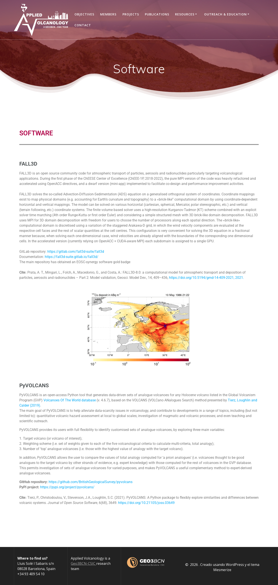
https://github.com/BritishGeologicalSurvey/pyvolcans (90, 482)
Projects (130, 14)
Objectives (84, 14)
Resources (184, 14)
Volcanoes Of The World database (69, 400)
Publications (157, 14)
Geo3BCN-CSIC (83, 563)
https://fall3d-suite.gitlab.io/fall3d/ (71, 257)
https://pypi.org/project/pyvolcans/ (67, 487)
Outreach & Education (225, 14)
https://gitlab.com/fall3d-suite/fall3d (75, 251)
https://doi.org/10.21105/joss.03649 (146, 503)
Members (108, 14)
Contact (82, 25)
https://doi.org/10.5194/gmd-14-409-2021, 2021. (206, 278)
